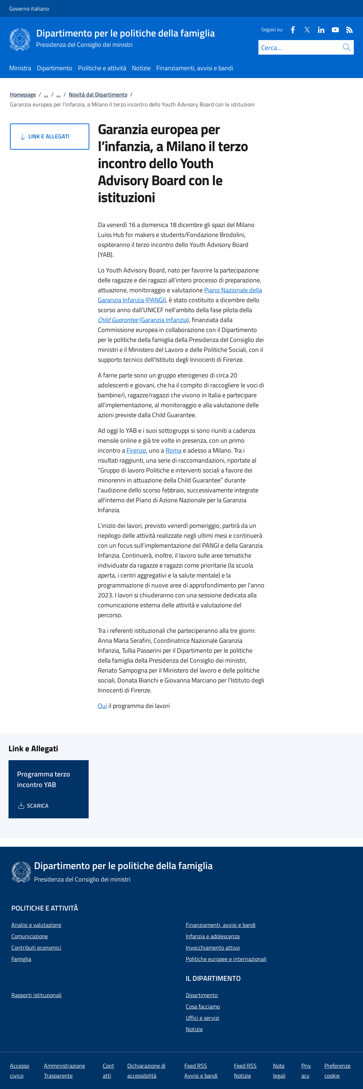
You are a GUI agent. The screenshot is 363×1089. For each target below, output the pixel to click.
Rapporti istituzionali (36, 995)
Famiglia (21, 959)
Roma (174, 450)
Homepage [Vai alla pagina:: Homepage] (23, 94)
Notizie (194, 1029)
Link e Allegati (43, 136)
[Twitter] (304, 29)
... (46, 94)
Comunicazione (29, 936)
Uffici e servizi (202, 1017)
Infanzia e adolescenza (213, 936)
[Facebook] (290, 29)
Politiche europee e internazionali (226, 959)
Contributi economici (36, 947)
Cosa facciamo (203, 1006)
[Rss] (347, 29)
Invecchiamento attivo (213, 947)
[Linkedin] (318, 29)
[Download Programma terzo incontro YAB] (33, 805)
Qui (102, 706)
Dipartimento (202, 995)
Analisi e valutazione (36, 925)
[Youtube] (332, 29)
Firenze (136, 450)
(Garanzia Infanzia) (143, 320)
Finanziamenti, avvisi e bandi (221, 925)
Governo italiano (29, 8)
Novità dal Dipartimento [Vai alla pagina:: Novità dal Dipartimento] (98, 94)
